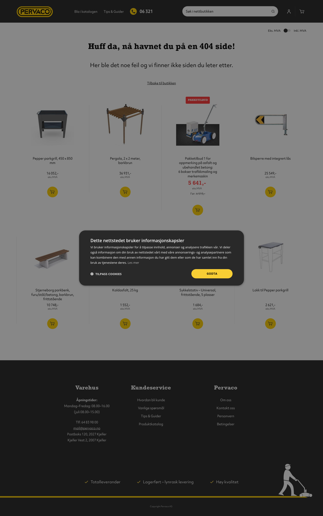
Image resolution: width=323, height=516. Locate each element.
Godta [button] (212, 273)
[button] (106, 274)
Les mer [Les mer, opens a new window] (133, 262)
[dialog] (161, 258)
